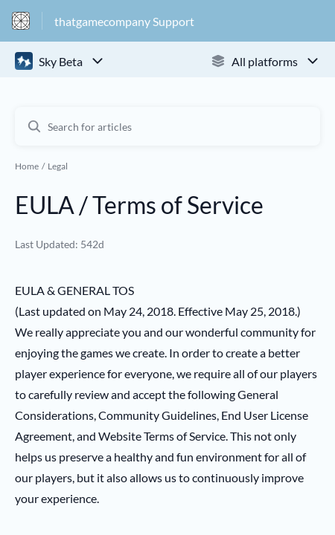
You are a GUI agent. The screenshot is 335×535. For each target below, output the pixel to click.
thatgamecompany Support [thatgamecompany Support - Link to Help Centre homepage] (124, 21)
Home (27, 166)
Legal (58, 166)
